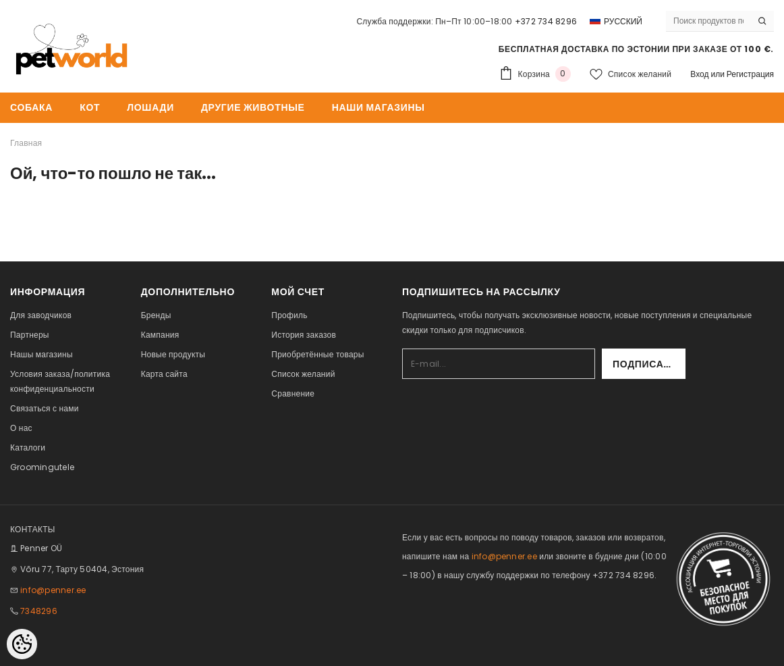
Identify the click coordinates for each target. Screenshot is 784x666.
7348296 (38, 611)
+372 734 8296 (546, 21)
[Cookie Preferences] (22, 644)
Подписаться (649, 364)
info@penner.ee (53, 590)
